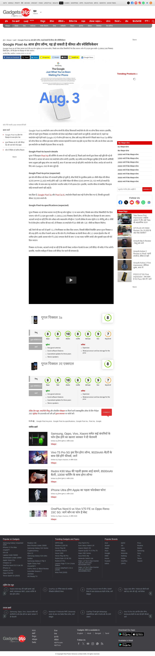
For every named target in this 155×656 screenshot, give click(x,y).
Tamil (107, 633)
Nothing (124, 556)
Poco (139, 543)
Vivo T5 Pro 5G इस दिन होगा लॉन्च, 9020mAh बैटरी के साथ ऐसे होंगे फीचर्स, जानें (136, 614)
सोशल (90, 26)
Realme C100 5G (61, 545)
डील (126, 21)
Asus (106, 551)
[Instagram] (138, 202)
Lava (122, 548)
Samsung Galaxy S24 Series (37, 548)
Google (98, 421)
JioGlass (30, 574)
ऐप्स (24, 26)
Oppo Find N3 (8, 573)
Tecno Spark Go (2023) (11, 576)
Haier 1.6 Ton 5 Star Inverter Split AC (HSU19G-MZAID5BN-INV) (88, 563)
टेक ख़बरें (15, 21)
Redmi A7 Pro (60, 561)
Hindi (89, 633)
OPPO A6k (59, 543)
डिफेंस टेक (73, 21)
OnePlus (124, 561)
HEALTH (55, 3)
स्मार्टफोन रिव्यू (45, 410)
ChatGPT (6, 550)
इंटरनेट (81, 26)
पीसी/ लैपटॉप (44, 26)
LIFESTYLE (47, 3)
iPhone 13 (6, 568)
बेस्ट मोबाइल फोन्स (123, 151)
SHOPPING (74, 3)
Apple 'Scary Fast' (33, 563)
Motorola (124, 553)
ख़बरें (14, 40)
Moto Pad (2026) (61, 572)
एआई (29, 21)
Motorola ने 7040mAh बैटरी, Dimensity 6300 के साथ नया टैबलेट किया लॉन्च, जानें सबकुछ (62, 614)
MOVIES (27, 3)
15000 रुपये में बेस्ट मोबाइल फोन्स (128, 162)
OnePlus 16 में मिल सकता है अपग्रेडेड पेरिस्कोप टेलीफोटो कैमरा (60, 590)
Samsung (140, 551)
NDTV (5, 3)
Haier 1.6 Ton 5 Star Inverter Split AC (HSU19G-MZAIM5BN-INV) (88, 569)
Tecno (139, 558)
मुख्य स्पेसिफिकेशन (36, 340)
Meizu (123, 551)
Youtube (88, 643)
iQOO (123, 543)
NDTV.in (57, 645)
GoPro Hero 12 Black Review (38, 569)
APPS (81, 3)
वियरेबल (98, 26)
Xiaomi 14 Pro (8, 570)
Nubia (123, 558)
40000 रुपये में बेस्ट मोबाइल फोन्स (128, 181)
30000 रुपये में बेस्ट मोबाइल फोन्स (128, 174)
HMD (106, 556)
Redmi (139, 548)
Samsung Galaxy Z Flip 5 (36, 561)
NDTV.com (58, 643)
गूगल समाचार (60, 413)
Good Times (111, 3)
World (11, 3)
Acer (106, 543)
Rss (102, 643)
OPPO (123, 563)
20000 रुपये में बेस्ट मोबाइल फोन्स (128, 166)
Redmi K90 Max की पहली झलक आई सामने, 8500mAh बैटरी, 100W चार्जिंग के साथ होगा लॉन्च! (23, 591)
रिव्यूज (42, 21)
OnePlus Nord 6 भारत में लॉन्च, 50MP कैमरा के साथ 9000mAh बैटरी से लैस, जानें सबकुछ (99, 591)
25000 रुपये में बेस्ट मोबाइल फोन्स (128, 170)
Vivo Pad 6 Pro (83, 543)
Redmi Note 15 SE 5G (63, 558)
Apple (107, 548)
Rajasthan (88, 3)
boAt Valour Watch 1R (86, 545)
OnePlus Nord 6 (61, 551)
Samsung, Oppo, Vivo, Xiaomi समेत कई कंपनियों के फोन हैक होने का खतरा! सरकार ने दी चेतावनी (24, 614)
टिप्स (54, 26)
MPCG (96, 3)
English (80, 633)
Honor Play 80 (60, 548)
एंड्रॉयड (34, 413)
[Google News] (149, 202)
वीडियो (60, 21)
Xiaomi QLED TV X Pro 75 (88, 551)
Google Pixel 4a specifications (64, 421)
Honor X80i (59, 553)
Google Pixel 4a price (44, 421)
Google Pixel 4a (82, 421)
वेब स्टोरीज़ (109, 26)
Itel (122, 545)
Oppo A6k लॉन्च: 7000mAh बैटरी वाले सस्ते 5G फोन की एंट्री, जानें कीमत (136, 590)
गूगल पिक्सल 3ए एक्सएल (57, 364)
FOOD (41, 3)
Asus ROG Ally (83, 556)
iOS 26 (5, 552)
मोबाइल (7, 26)
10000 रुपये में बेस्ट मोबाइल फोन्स (128, 154)
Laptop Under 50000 (10, 555)
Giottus (30, 558)
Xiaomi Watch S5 (84, 548)
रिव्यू (36, 333)
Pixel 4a (44, 155)
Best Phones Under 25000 (36, 545)
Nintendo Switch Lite (85, 558)
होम (6, 21)
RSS (34, 630)
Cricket (34, 3)
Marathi (103, 3)
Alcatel (107, 545)
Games (66, 3)
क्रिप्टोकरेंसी (137, 21)
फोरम (108, 21)
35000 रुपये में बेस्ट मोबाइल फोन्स (128, 178)
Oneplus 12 (7, 563)
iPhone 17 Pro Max (10, 547)
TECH (61, 3)
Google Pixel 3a (45, 194)
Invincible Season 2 (34, 571)
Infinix (107, 563)
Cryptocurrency (32, 551)
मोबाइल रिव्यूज (122, 211)
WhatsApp (97, 643)
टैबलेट (16, 26)
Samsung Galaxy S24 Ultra (37, 556)
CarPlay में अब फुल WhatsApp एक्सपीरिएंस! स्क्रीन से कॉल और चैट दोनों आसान (98, 614)
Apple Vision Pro (9, 560)
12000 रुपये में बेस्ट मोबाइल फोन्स (128, 158)
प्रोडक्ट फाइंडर (94, 21)
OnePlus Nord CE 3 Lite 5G (13, 565)
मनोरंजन (32, 26)
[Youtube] (132, 202)
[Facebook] (120, 202)
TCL (138, 556)
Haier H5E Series (84, 553)
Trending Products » (127, 74)
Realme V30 (31, 543)
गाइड (83, 21)
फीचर (52, 21)
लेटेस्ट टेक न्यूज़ (34, 410)
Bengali (98, 633)
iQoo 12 (30, 553)
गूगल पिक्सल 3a (51, 318)
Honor (107, 558)
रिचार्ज (117, 21)
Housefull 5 (31, 566)
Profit (17, 3)
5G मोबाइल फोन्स (123, 147)
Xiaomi (139, 561)
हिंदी (22, 3)
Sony (139, 553)
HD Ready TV (32, 576)
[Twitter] (126, 202)
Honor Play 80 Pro (61, 556)
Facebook (78, 643)
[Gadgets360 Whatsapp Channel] (143, 202)
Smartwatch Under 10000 (12, 558)
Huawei (107, 561)
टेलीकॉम (63, 26)
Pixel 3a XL (60, 194)
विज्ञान (72, 26)
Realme (140, 545)
